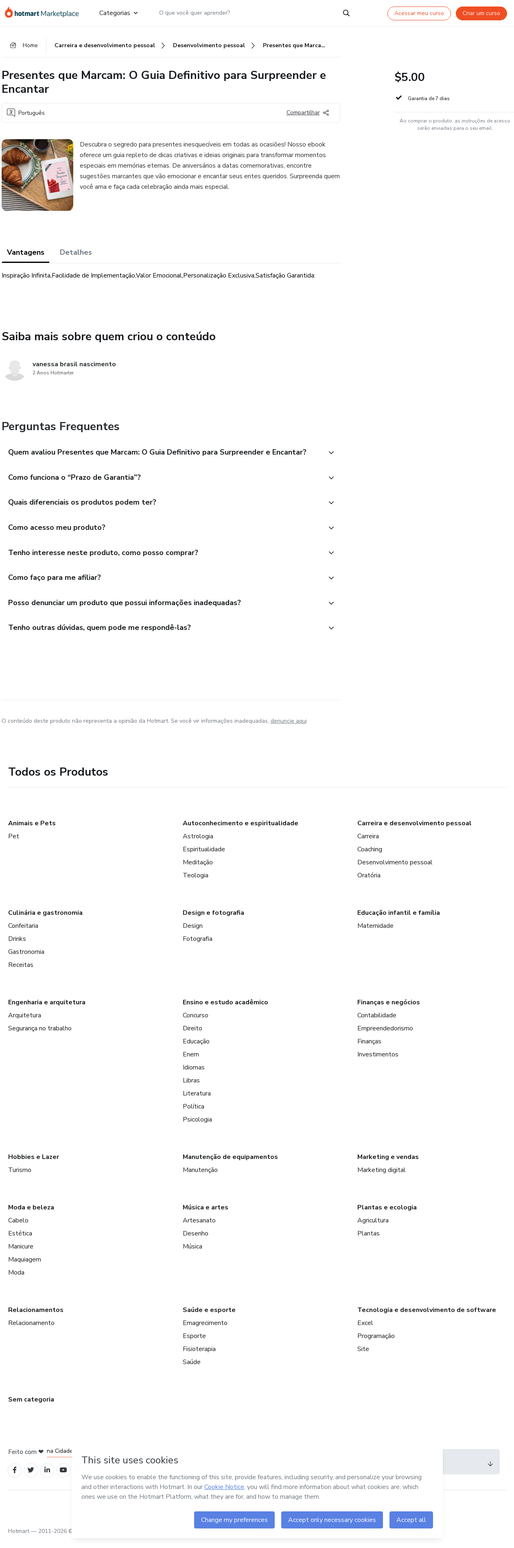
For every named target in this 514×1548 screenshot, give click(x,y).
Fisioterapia (199, 1356)
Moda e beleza (31, 1214)
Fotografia (197, 946)
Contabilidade (376, 1022)
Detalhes (76, 253)
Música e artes (205, 1214)
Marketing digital (381, 1177)
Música (192, 1253)
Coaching (369, 856)
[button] (162, 454)
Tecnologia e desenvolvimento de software (426, 1317)
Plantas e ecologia (387, 1214)
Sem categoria (31, 1406)
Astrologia (198, 843)
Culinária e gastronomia (45, 920)
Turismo (19, 1177)
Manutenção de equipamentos (230, 1164)
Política (193, 1113)
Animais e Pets (32, 830)
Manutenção (200, 1177)
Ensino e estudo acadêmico (225, 1009)
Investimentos (377, 1061)
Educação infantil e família (398, 920)
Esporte (194, 1343)
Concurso (195, 1022)
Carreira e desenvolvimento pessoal (414, 830)
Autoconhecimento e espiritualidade (240, 830)
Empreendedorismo (385, 1035)
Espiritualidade (204, 856)
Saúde (192, 1369)
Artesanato (199, 1227)
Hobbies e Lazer (33, 1164)
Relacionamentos (35, 1317)
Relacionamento (31, 1330)
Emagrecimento (205, 1330)
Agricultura (373, 1227)
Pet (13, 843)
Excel (365, 1330)
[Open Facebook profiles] (15, 1478)
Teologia (195, 882)
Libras (191, 1087)
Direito (192, 1035)
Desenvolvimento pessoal (395, 869)
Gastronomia (26, 959)
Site (363, 1356)
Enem (191, 1061)
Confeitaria (23, 933)
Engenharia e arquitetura (46, 1009)
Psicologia (197, 1126)
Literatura (197, 1100)
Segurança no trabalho (40, 1035)
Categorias (118, 13)
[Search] (346, 13)
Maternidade (375, 933)
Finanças (369, 1048)
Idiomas (194, 1074)
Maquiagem (24, 1266)
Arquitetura (24, 1022)
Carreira (368, 843)
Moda (16, 1279)
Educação (196, 1048)
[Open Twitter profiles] (33, 1478)
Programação (376, 1343)
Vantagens (25, 253)
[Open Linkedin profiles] (51, 1478)
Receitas (20, 972)
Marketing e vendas (388, 1164)
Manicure (20, 1253)
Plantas (368, 1240)
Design (193, 933)
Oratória (369, 882)
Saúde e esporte (209, 1317)
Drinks (17, 946)
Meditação (198, 869)
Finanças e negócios (388, 1009)
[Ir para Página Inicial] (45, 13)
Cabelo (18, 1227)
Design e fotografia (213, 920)
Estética (20, 1240)
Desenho (195, 1240)
